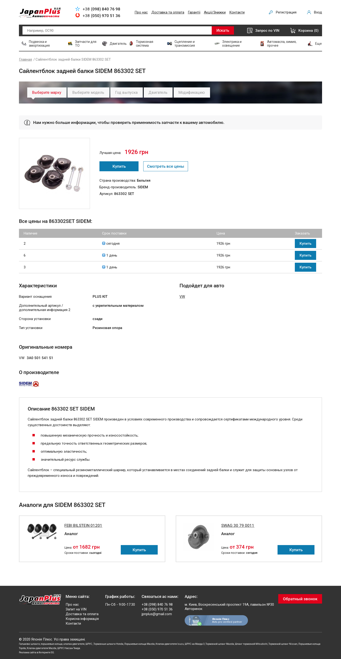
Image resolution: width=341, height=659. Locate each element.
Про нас (141, 12)
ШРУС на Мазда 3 (195, 644)
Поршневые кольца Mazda (139, 644)
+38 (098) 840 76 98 (157, 604)
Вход (318, 12)
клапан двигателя (74, 644)
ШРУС (89, 644)
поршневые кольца (52, 644)
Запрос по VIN (267, 30)
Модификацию (191, 92)
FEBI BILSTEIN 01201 (83, 525)
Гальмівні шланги (29, 644)
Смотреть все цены (165, 166)
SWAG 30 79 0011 (237, 525)
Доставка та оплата (167, 12)
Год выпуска (126, 92)
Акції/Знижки (215, 12)
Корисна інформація (82, 619)
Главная (25, 59)
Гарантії (194, 12)
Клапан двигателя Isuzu (170, 644)
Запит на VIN (76, 609)
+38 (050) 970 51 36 (157, 609)
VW (182, 296)
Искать (222, 30)
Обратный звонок (300, 598)
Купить (119, 166)
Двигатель (157, 92)
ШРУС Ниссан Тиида (68, 648)
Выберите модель (88, 92)
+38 (101, 9)
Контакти (237, 12)
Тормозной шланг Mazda (220, 644)
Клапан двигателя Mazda (41, 648)
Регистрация (286, 12)
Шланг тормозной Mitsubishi (251, 644)
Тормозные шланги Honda (108, 644)
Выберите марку (46, 92)
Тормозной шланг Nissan (283, 644)
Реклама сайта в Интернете (34, 652)
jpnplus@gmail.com (157, 614)
